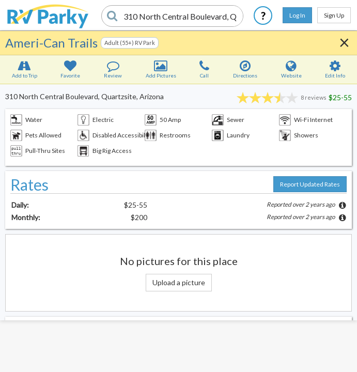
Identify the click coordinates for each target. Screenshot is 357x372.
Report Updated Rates (310, 184)
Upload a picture (178, 282)
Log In (297, 15)
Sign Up (334, 15)
